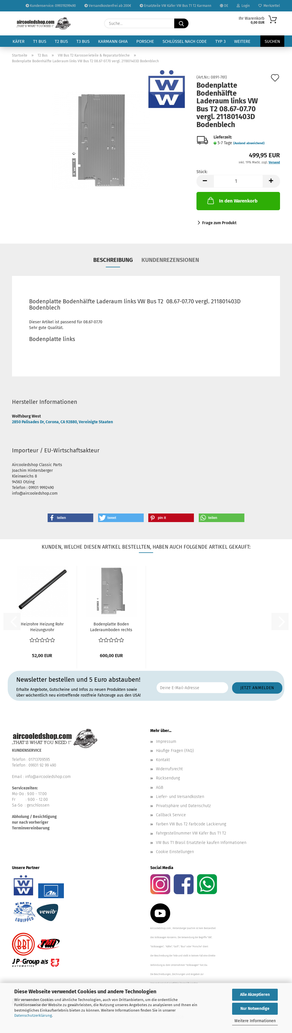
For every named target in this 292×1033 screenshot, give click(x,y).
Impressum (166, 741)
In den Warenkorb (231, 200)
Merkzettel (269, 6)
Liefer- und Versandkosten (180, 796)
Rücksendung (168, 778)
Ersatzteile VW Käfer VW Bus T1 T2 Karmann (175, 6)
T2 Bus (61, 41)
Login (243, 6)
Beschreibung (113, 259)
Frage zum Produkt (219, 222)
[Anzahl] (238, 181)
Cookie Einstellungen (175, 851)
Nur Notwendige (254, 1008)
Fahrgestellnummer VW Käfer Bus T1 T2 (191, 833)
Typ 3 (220, 41)
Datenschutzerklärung (33, 1015)
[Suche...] (181, 23)
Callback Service (171, 815)
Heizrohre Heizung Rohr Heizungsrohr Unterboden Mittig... (42, 627)
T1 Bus (39, 41)
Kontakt (163, 759)
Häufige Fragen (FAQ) (175, 750)
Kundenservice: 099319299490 (51, 6)
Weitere (242, 41)
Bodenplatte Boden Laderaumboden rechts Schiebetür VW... (111, 627)
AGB (159, 787)
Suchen (272, 41)
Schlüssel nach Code (185, 41)
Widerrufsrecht (169, 769)
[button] (205, 181)
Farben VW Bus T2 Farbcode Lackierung (191, 824)
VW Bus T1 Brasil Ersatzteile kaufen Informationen (201, 842)
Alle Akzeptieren (255, 994)
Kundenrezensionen (170, 259)
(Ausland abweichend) (249, 143)
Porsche (145, 41)
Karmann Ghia (113, 41)
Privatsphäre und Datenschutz (183, 805)
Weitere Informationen (255, 1020)
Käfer (19, 41)
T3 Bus (83, 41)
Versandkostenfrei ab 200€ (107, 6)
